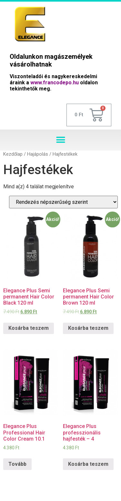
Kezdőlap (13, 154)
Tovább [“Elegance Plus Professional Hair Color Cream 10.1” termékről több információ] (17, 464)
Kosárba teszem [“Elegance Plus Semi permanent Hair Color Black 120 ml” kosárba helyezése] (28, 328)
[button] (60, 140)
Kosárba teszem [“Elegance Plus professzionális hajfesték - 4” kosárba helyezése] (88, 464)
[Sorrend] (63, 202)
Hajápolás (37, 154)
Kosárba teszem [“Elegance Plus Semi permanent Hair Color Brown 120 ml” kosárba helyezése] (88, 328)
